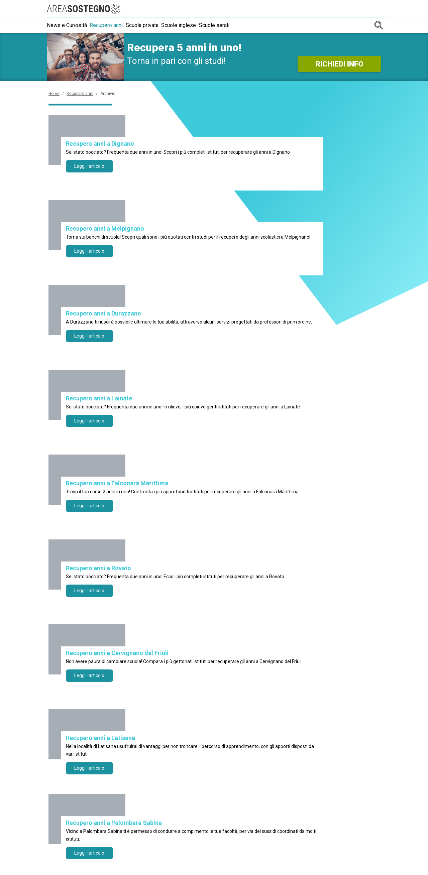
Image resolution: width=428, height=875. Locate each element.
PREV (102, 557)
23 (178, 557)
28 (268, 557)
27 (250, 557)
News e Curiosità (67, 25)
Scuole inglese (190, 25)
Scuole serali (229, 25)
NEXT (326, 557)
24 (196, 557)
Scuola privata (149, 25)
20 (123, 557)
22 (159, 557)
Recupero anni (110, 25)
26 (232, 557)
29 (286, 557)
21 (141, 557)
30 (304, 557)
